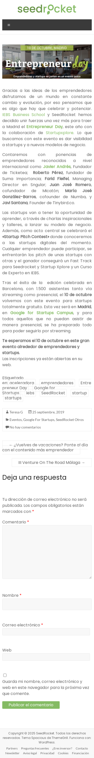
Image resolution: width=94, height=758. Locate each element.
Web (7, 650)
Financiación (80, 753)
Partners (12, 748)
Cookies (63, 753)
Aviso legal (30, 753)
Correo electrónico (22, 625)
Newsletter (12, 753)
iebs (30, 393)
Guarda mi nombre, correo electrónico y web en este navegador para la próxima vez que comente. (45, 687)
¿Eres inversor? (62, 748)
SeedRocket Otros (70, 419)
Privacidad (47, 753)
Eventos (16, 419)
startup (79, 393)
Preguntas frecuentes (35, 748)
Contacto (82, 748)
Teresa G (16, 412)
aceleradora (22, 383)
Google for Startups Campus (41, 313)
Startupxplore (59, 133)
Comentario (15, 522)
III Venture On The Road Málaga (51, 462)
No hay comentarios (25, 427)
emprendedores (57, 383)
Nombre (12, 595)
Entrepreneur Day (44, 127)
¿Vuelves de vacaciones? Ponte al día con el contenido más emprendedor (45, 447)
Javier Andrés (57, 167)
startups (13, 398)
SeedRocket (53, 393)
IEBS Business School (24, 115)
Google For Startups (38, 419)
